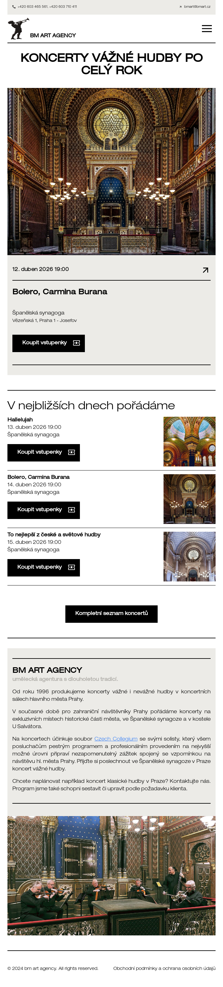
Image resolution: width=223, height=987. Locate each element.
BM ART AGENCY (41, 28)
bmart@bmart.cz (197, 7)
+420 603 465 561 (32, 7)
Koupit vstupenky (51, 343)
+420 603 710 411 (63, 7)
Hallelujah (20, 420)
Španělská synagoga (38, 313)
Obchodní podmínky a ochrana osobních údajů (164, 969)
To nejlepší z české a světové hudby (53, 535)
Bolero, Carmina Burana (38, 477)
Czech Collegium (116, 739)
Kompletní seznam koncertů (111, 614)
